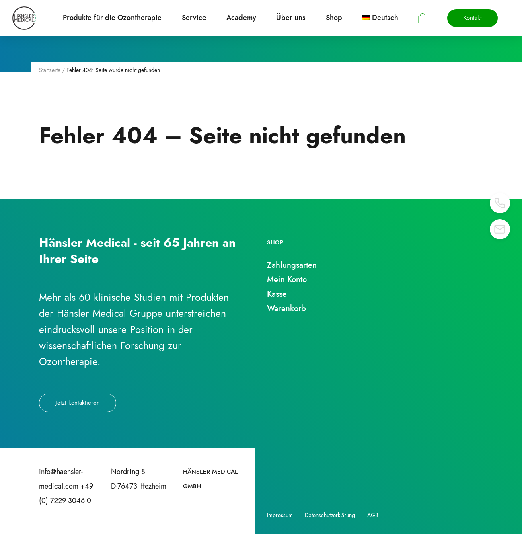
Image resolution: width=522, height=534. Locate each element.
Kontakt (472, 17)
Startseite (49, 70)
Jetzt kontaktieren (77, 402)
